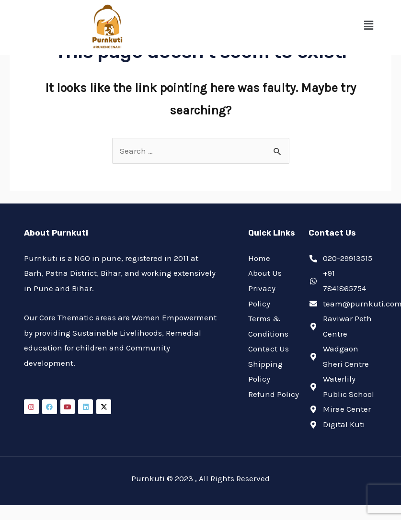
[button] (369, 25)
